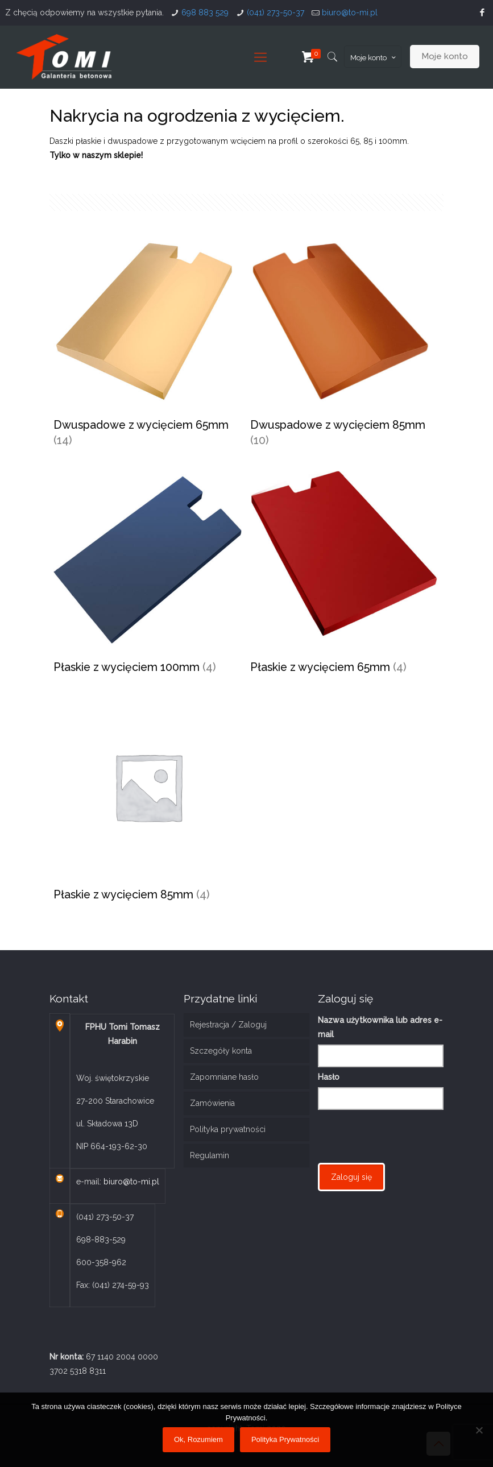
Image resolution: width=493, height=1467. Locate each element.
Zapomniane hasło (224, 1076)
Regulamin (209, 1155)
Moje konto (373, 57)
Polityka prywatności (228, 1129)
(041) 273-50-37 (275, 12)
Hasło (328, 1076)
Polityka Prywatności (285, 1439)
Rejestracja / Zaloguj (228, 1024)
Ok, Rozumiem (198, 1439)
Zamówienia (212, 1103)
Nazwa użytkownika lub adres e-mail (380, 1027)
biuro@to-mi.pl (350, 12)
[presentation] (404, 1135)
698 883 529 (205, 12)
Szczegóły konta (221, 1050)
